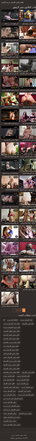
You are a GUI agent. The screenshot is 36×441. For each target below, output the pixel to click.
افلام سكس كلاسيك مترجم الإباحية (11, 2)
